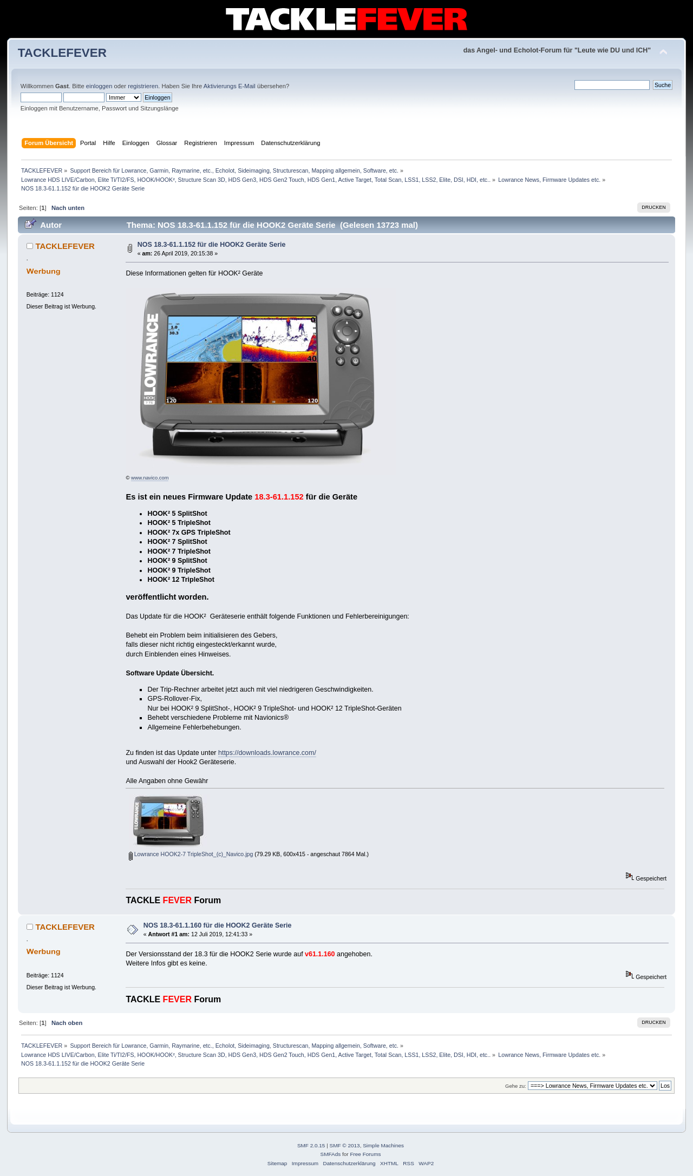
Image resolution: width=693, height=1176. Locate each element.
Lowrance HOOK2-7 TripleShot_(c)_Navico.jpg (191, 854)
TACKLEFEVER (62, 53)
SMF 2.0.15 (311, 1145)
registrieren (143, 86)
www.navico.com (149, 478)
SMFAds (331, 1154)
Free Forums (365, 1154)
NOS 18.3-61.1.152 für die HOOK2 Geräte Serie (212, 244)
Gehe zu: (515, 1086)
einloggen (99, 86)
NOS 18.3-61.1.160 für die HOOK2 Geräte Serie (217, 925)
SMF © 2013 (345, 1145)
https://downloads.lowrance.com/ (267, 753)
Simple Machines (383, 1145)
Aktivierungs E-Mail (230, 86)
